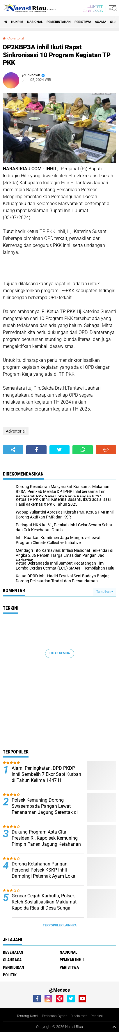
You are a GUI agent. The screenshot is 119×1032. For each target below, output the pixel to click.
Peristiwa (82, 22)
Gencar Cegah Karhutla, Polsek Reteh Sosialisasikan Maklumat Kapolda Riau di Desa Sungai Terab (44, 905)
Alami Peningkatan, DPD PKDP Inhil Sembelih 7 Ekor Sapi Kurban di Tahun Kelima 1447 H (46, 774)
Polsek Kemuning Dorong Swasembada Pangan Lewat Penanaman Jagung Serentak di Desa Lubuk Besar (45, 809)
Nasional (35, 22)
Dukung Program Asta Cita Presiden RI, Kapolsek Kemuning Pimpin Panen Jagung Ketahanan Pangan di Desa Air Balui (46, 841)
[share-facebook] (36, 449)
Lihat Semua (59, 653)
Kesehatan (13, 952)
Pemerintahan (59, 22)
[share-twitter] (59, 449)
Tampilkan (104, 592)
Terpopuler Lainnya (60, 925)
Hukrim (17, 22)
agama (100, 22)
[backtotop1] (114, 1026)
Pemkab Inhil (72, 959)
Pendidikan (13, 967)
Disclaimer (78, 1016)
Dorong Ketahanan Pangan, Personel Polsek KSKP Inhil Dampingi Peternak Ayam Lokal (44, 870)
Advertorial (16, 38)
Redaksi (96, 1016)
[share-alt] (13, 449)
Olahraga (12, 959)
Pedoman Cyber (54, 1016)
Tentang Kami (27, 1016)
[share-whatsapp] (82, 449)
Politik (10, 975)
